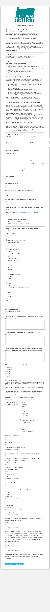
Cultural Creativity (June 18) (15, 221)
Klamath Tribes (10, 474)
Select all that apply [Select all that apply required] (11, 233)
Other (7, 301)
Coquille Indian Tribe (12, 469)
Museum (10, 283)
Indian (23, 402)
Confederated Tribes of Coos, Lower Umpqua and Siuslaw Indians (23, 458)
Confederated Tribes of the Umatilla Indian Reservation (20, 465)
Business (10, 238)
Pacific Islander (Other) (27, 427)
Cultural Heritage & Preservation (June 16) (18, 223)
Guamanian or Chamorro (28, 420)
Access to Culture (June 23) (15, 216)
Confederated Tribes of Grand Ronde (16, 460)
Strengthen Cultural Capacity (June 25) (17, 219)
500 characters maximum (22, 333)
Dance (9, 247)
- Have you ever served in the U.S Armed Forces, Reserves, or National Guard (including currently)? (24, 519)
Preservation (11, 292)
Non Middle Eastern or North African (16, 447)
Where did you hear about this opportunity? (16, 364)
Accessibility (11, 235)
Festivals (10, 256)
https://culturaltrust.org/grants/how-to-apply (27, 212)
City (7, 160)
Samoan (24, 424)
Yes (8, 193)
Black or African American (28, 418)
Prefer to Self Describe (26, 489)
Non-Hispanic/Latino (12, 402)
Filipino (23, 406)
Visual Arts (10, 296)
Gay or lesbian (10, 505)
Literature (10, 272)
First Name (8, 136)
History (9, 267)
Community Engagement (14, 242)
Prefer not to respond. (12, 527)
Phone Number (9, 142)
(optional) (12, 309)
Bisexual (9, 507)
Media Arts (10, 276)
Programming (11, 290)
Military (9, 278)
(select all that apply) (27, 397)
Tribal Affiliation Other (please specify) (14, 482)
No (7, 195)
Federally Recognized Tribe (14, 253)
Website (9, 371)
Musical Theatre (11, 285)
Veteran (9, 522)
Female (8, 492)
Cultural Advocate (12, 244)
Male (8, 494)
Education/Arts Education (14, 249)
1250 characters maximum (24, 349)
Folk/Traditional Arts (13, 260)
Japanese (24, 409)
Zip (7, 168)
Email (31, 142)
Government (11, 262)
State (31, 160)
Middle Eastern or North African (14, 445)
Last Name (32, 136)
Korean (23, 411)
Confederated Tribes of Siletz (14, 462)
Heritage (10, 265)
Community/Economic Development (16, 240)
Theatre (9, 294)
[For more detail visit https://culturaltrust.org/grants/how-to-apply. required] (23, 213)
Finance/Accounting (13, 258)
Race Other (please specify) (12, 435)
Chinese (24, 404)
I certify (9, 558)
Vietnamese (25, 413)
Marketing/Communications (14, 274)
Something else (10, 512)
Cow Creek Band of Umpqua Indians (16, 471)
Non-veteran (10, 525)
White (23, 429)
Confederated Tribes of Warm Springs (16, 467)
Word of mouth (10, 374)
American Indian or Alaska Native (30, 400)
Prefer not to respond (12, 404)
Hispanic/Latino (11, 400)
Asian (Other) (25, 415)
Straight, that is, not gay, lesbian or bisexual (17, 509)
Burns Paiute (10, 456)
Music (9, 281)
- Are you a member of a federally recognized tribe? (22, 453)
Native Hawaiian (26, 422)
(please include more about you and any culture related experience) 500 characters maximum (24, 317)
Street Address (10, 153)
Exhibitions (10, 251)
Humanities (10, 269)
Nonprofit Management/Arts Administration (18, 287)
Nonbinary (9, 496)
